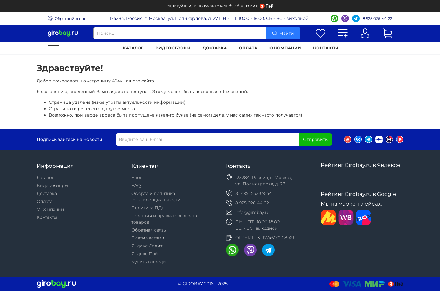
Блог (136, 177)
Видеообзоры (173, 48)
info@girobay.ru (252, 212)
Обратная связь (148, 230)
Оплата (248, 48)
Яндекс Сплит (146, 246)
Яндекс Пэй (144, 254)
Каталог (133, 48)
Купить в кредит (149, 261)
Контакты (325, 48)
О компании (285, 48)
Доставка (215, 48)
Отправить (315, 139)
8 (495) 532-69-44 (253, 193)
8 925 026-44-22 (377, 18)
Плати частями (147, 238)
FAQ (136, 185)
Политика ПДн (147, 207)
